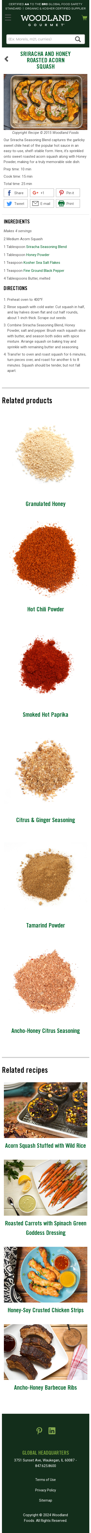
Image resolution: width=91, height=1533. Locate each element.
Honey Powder (38, 255)
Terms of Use (45, 1480)
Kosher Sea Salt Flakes (42, 262)
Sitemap (45, 1500)
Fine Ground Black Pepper (44, 270)
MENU (7, 16)
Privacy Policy (45, 1490)
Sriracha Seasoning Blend (46, 247)
